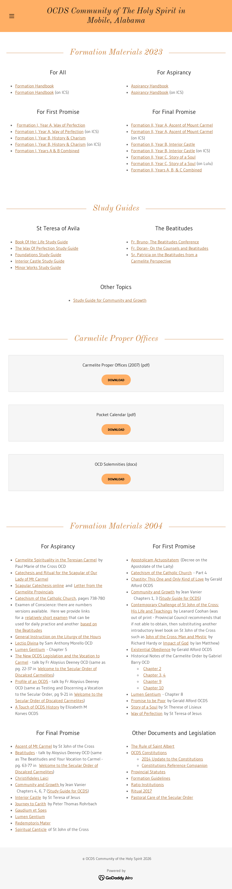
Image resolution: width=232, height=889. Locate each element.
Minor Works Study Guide (38, 267)
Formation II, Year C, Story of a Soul (163, 157)
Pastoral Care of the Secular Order (162, 797)
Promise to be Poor (148, 700)
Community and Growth (153, 591)
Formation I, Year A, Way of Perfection (51, 125)
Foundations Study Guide (38, 254)
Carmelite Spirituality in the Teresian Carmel (56, 559)
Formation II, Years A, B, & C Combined (166, 169)
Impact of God (176, 643)
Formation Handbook (34, 86)
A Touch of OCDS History (37, 707)
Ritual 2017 (141, 791)
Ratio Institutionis (147, 784)
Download (116, 380)
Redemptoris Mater (33, 823)
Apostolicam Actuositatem (155, 559)
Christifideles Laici (31, 778)
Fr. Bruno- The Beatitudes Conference (165, 241)
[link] (116, 21)
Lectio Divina (26, 643)
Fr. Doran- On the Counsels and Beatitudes (169, 248)
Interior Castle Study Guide (39, 261)
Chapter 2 (152, 668)
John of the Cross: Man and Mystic (176, 636)
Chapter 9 (152, 681)
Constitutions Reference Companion (174, 765)
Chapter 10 (153, 687)
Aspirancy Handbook (149, 86)
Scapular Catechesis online (39, 585)
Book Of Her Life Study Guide (41, 241)
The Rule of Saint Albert (152, 746)
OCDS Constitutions (149, 752)
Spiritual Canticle (31, 829)
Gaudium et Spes (31, 810)
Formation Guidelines (150, 778)
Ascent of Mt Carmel (33, 746)
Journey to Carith (30, 803)
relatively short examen (46, 617)
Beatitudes (25, 752)
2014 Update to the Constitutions (172, 759)
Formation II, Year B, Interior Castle (163, 144)
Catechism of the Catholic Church (45, 598)
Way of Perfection (146, 713)
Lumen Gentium (30, 649)
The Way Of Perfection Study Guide (46, 248)
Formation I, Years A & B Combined (47, 150)
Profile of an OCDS (31, 681)
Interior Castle (28, 797)
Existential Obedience (150, 649)
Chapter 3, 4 (154, 675)
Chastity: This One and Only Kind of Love (167, 579)
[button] (22, 16)
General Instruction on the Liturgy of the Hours (58, 636)
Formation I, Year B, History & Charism (50, 137)
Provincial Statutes (148, 771)
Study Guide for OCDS (180, 598)
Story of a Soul (144, 707)
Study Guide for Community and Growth (109, 300)
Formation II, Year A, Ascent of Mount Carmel (172, 125)
